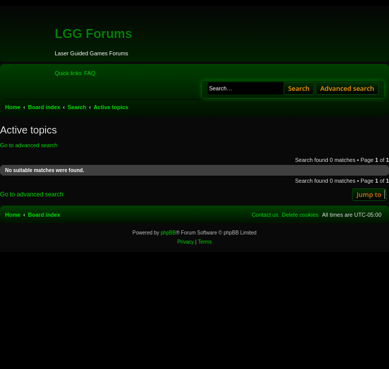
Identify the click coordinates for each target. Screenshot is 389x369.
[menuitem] (89, 73)
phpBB (168, 233)
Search (299, 88)
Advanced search (347, 88)
